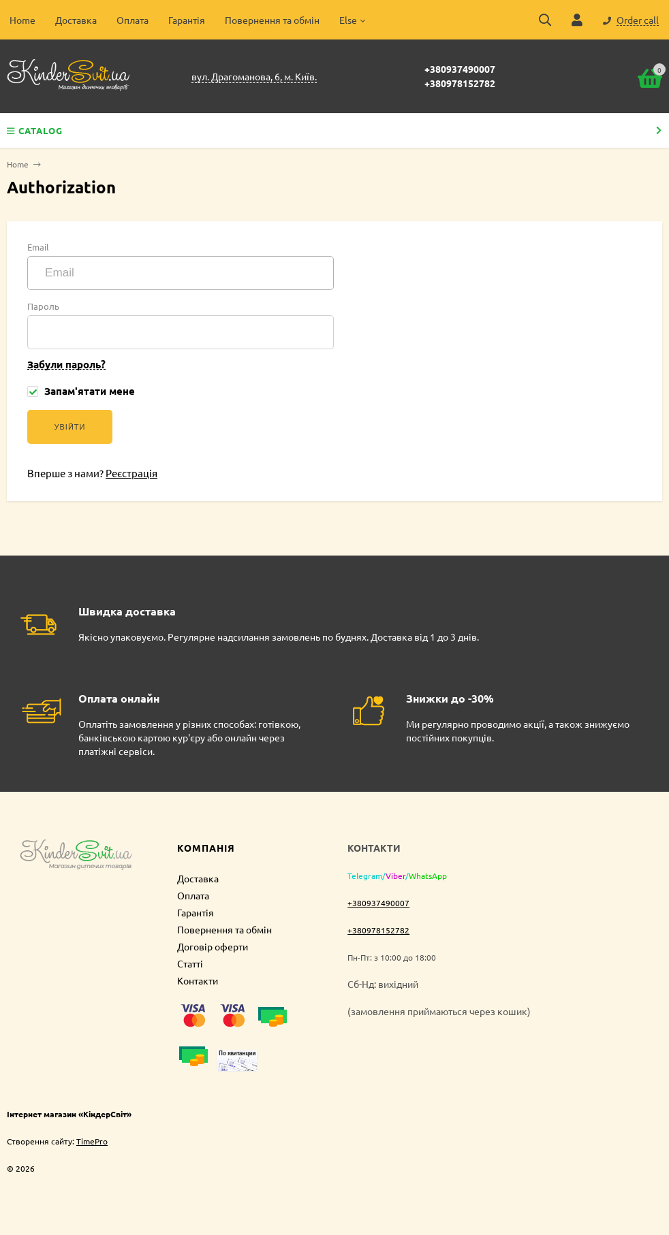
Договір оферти (212, 946)
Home (22, 20)
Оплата (132, 20)
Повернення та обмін (272, 20)
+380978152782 (459, 83)
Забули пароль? (66, 364)
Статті (190, 963)
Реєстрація (131, 472)
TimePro (92, 1141)
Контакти (197, 980)
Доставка (76, 20)
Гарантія (186, 20)
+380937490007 (459, 69)
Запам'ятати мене (81, 391)
